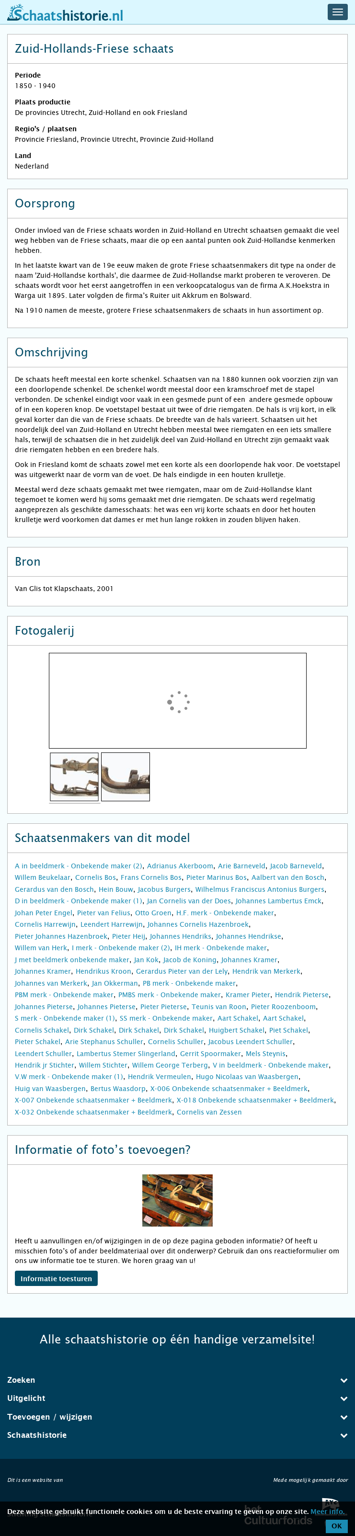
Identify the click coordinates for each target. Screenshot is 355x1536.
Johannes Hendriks (180, 936)
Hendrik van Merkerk (266, 971)
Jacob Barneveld (296, 866)
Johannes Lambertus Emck (278, 901)
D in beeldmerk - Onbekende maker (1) (78, 901)
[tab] (177, 1380)
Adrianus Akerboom (180, 866)
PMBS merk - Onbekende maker (169, 995)
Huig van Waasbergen (50, 1088)
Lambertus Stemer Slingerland (126, 1054)
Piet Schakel (288, 1030)
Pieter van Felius (103, 913)
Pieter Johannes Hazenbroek (61, 936)
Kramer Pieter (248, 995)
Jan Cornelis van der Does (189, 901)
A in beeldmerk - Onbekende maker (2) (78, 866)
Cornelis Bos (95, 877)
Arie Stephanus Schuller (104, 1042)
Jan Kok (146, 960)
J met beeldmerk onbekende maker (72, 960)
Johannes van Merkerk (51, 983)
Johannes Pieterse (44, 1007)
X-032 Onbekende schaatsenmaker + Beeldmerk (93, 1112)
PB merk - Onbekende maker (189, 983)
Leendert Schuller (43, 1054)
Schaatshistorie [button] (177, 1435)
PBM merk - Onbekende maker (64, 995)
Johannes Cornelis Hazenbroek (198, 924)
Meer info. (327, 1512)
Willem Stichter (103, 1065)
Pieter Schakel (37, 1042)
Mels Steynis (266, 1054)
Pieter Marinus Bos (216, 877)
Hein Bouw (116, 889)
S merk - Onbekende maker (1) (65, 1018)
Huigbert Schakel (236, 1030)
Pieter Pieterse (163, 1007)
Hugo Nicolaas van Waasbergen (247, 1077)
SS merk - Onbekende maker (166, 1018)
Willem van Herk (41, 948)
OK (337, 1526)
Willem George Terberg (170, 1065)
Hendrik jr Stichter (44, 1065)
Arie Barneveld (241, 866)
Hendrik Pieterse (302, 995)
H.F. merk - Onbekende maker (225, 913)
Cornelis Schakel (42, 1030)
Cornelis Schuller (176, 1042)
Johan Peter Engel (43, 913)
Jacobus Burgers (164, 889)
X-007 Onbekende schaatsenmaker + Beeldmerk (93, 1100)
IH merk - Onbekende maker (221, 948)
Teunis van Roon (219, 1007)
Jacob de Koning (190, 960)
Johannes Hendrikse (248, 936)
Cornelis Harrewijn (45, 924)
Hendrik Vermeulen (159, 1077)
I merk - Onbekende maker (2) (121, 948)
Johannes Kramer (249, 960)
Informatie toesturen (56, 1279)
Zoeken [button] (177, 1380)
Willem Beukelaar (42, 877)
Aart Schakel (238, 1018)
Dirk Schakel (94, 1030)
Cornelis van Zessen (209, 1112)
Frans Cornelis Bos (151, 877)
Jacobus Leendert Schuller (250, 1042)
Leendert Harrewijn (111, 924)
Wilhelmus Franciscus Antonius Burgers (259, 889)
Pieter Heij (128, 936)
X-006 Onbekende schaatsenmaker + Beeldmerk (229, 1088)
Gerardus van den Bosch (54, 889)
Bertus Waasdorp (118, 1088)
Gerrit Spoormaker (210, 1054)
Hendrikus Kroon (103, 971)
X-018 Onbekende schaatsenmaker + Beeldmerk (255, 1100)
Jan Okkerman (115, 983)
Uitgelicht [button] (177, 1398)
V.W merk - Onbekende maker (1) (69, 1077)
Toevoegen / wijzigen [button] (177, 1417)
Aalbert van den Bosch (288, 877)
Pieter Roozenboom (283, 1007)
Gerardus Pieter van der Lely (182, 971)
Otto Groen (153, 913)
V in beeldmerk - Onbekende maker (271, 1065)
